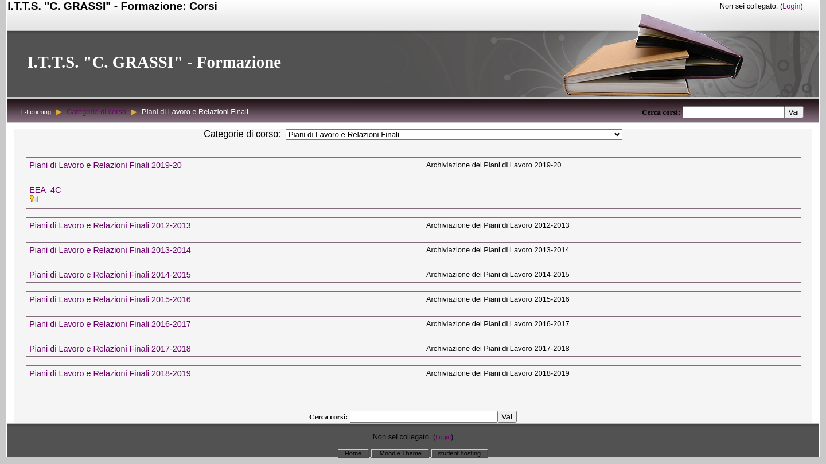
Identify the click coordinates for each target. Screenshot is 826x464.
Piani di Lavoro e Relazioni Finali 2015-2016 (110, 299)
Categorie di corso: (242, 134)
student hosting (459, 453)
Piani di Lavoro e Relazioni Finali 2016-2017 (110, 324)
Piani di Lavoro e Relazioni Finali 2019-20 (105, 165)
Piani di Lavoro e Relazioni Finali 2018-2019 (110, 373)
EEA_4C (45, 189)
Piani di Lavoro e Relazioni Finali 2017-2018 (110, 348)
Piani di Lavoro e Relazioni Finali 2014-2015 (110, 274)
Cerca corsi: (662, 112)
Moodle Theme (400, 453)
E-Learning (35, 111)
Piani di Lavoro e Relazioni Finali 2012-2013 (110, 225)
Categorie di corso (96, 111)
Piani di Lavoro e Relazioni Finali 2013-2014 (110, 250)
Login (791, 6)
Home (353, 453)
